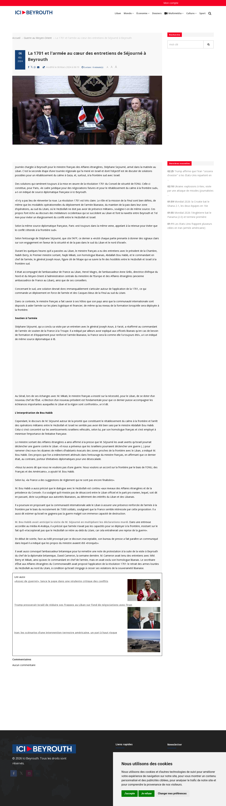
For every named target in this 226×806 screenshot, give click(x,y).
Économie (142, 13)
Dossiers (157, 13)
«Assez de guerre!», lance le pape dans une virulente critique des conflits (61, 581)
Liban (118, 13)
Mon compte (170, 3)
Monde (129, 13)
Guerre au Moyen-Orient (38, 38)
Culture (191, 13)
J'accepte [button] (129, 793)
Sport (202, 13)
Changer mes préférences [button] (172, 793)
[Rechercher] (208, 44)
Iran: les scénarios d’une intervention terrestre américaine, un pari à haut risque (65, 632)
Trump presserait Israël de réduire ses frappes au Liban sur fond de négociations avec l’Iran (73, 604)
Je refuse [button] (146, 793)
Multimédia (173, 13)
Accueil (16, 38)
